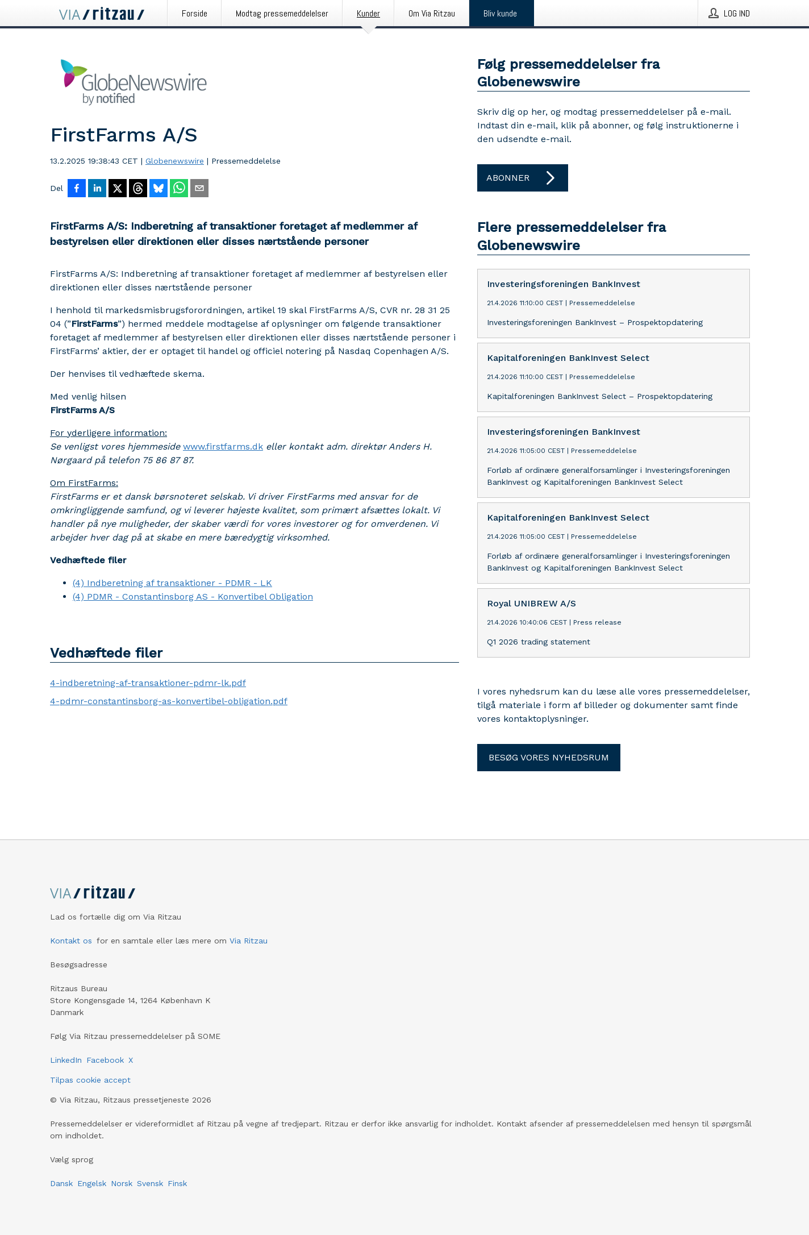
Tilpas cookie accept (90, 1079)
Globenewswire (174, 160)
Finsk (177, 1183)
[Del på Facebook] (77, 189)
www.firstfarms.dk (223, 446)
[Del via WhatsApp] (179, 189)
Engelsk (91, 1183)
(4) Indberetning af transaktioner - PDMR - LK (172, 582)
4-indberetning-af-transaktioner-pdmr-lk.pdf (148, 682)
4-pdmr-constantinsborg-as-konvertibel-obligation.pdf (168, 701)
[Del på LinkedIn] (97, 189)
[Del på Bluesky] (158, 189)
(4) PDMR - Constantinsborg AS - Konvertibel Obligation (193, 596)
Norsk (121, 1183)
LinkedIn (66, 1059)
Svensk (150, 1183)
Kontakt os (71, 940)
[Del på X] (118, 189)
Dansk (61, 1183)
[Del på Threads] (138, 189)
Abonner (522, 177)
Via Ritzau (249, 940)
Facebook (105, 1059)
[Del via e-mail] (199, 189)
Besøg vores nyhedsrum (549, 757)
